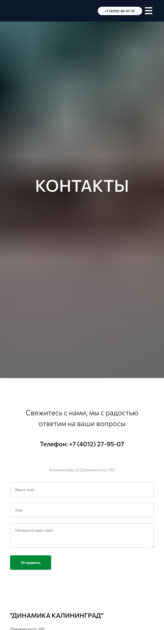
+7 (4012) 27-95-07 (96, 443)
